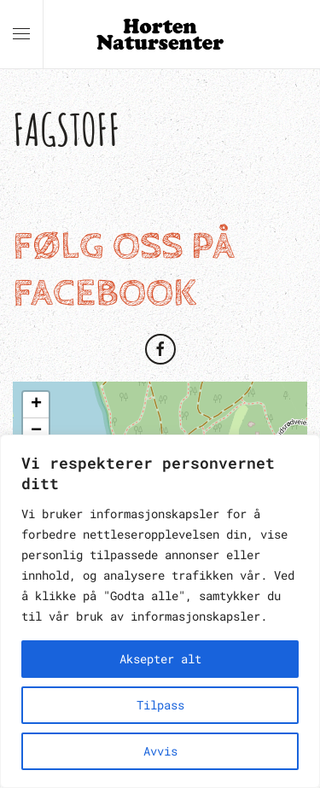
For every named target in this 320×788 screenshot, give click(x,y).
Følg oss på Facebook (124, 270)
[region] (160, 611)
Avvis (160, 751)
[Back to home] (160, 34)
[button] (21, 34)
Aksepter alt (160, 659)
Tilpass (160, 705)
